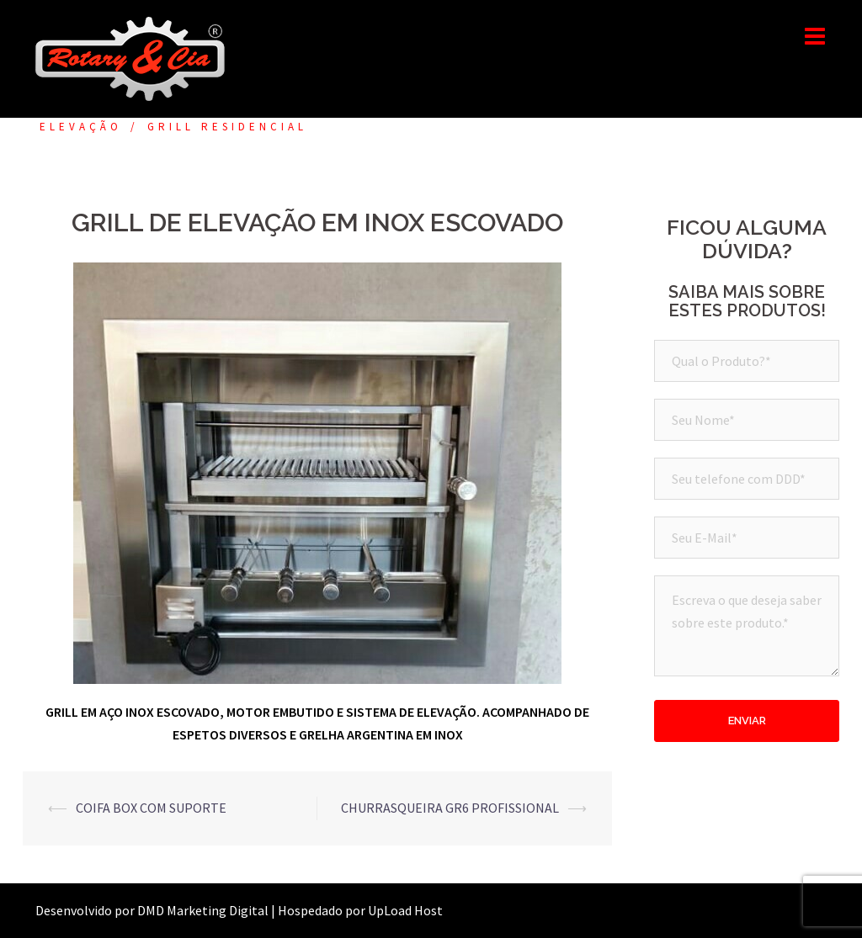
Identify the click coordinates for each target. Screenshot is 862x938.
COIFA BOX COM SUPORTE (151, 807)
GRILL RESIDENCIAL (227, 126)
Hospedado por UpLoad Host (360, 910)
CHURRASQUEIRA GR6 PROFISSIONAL (450, 807)
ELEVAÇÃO (81, 126)
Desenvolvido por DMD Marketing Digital (152, 910)
